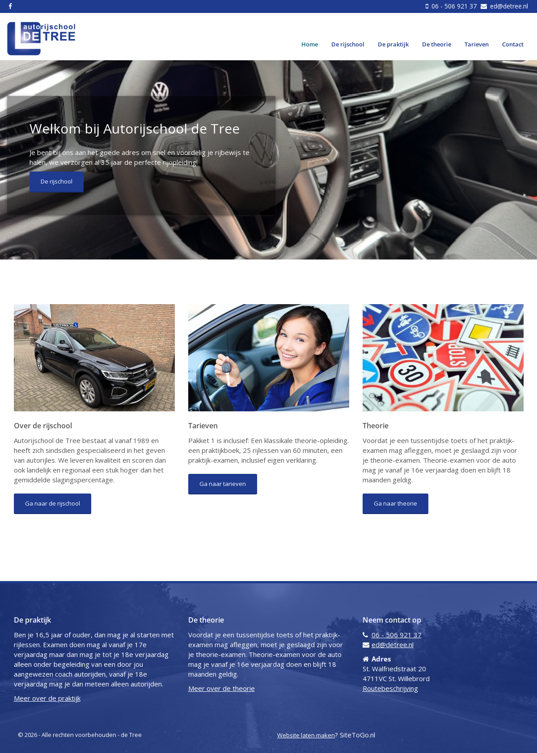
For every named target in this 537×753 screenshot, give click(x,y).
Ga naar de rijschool (52, 503)
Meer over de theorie (221, 688)
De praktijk (393, 44)
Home (309, 44)
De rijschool (347, 44)
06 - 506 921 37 (454, 6)
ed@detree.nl (508, 6)
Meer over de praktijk (47, 698)
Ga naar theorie (395, 503)
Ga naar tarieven (222, 484)
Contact (513, 44)
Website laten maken (306, 735)
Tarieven (477, 44)
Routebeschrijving (390, 688)
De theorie (436, 44)
